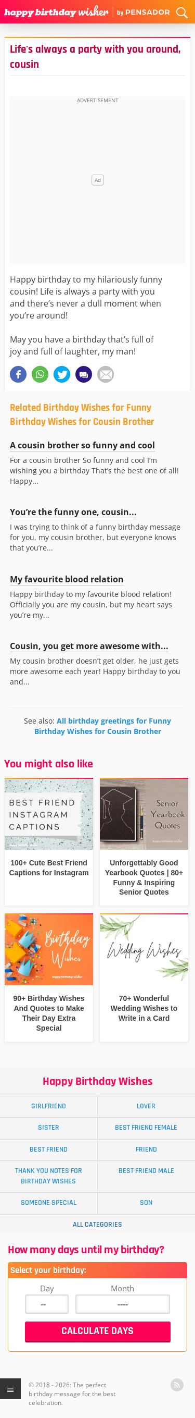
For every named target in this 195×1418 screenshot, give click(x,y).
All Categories (97, 1224)
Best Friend (49, 1149)
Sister (48, 1127)
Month (122, 1288)
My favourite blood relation (67, 579)
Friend (146, 1149)
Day (47, 1288)
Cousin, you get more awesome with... (89, 646)
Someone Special (48, 1202)
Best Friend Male (146, 1171)
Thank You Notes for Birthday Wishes (48, 1175)
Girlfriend (48, 1106)
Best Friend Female (146, 1127)
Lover (146, 1106)
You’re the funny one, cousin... (73, 512)
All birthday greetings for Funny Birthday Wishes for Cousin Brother (103, 726)
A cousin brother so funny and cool (82, 445)
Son (146, 1202)
